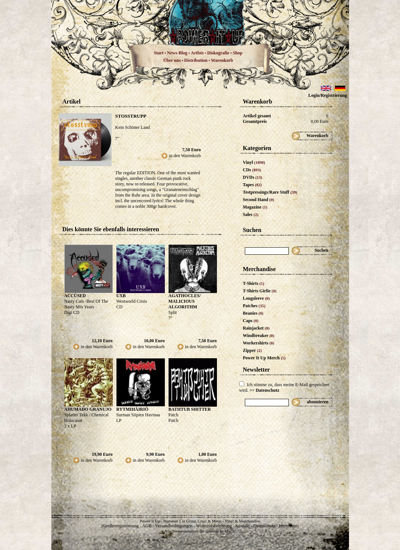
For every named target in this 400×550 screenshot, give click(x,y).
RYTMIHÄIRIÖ (132, 409)
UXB (121, 295)
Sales (251, 214)
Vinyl (254, 162)
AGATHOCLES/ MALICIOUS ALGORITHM (185, 301)
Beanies (253, 313)
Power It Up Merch (264, 357)
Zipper (252, 350)
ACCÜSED (75, 295)
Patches (254, 305)
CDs (252, 169)
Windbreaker (259, 335)
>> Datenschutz (264, 390)
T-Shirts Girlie (259, 290)
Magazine (255, 207)
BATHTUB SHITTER (190, 409)
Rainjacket (256, 328)
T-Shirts (253, 283)
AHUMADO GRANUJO (88, 409)
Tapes (252, 184)
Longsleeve (256, 298)
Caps (251, 320)
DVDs (252, 177)
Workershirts (259, 343)
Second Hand (258, 199)
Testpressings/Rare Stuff (270, 192)
